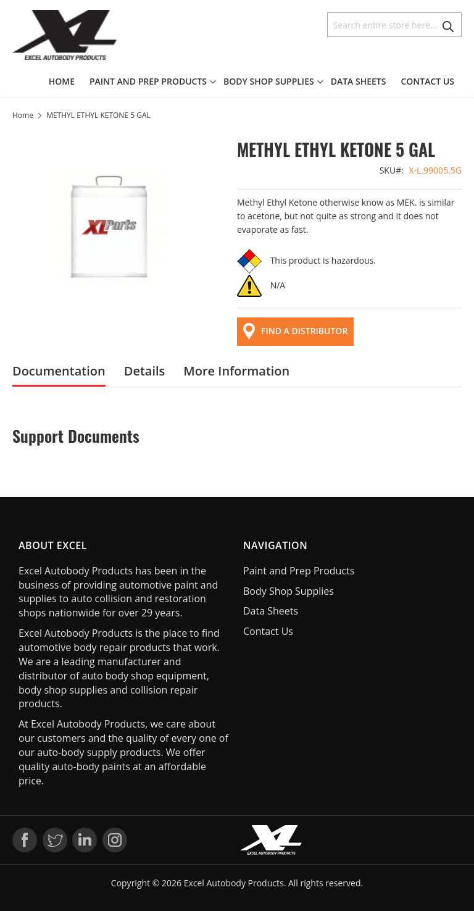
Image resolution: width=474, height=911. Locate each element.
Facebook (25, 840)
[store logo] (64, 35)
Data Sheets (270, 611)
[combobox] (394, 24)
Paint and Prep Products (298, 570)
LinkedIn (84, 840)
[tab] (59, 371)
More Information (236, 371)
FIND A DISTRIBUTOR (295, 331)
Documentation (59, 371)
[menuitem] (65, 81)
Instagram (115, 840)
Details (144, 371)
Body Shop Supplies (288, 591)
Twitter (55, 840)
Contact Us (268, 631)
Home (22, 115)
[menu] (255, 81)
